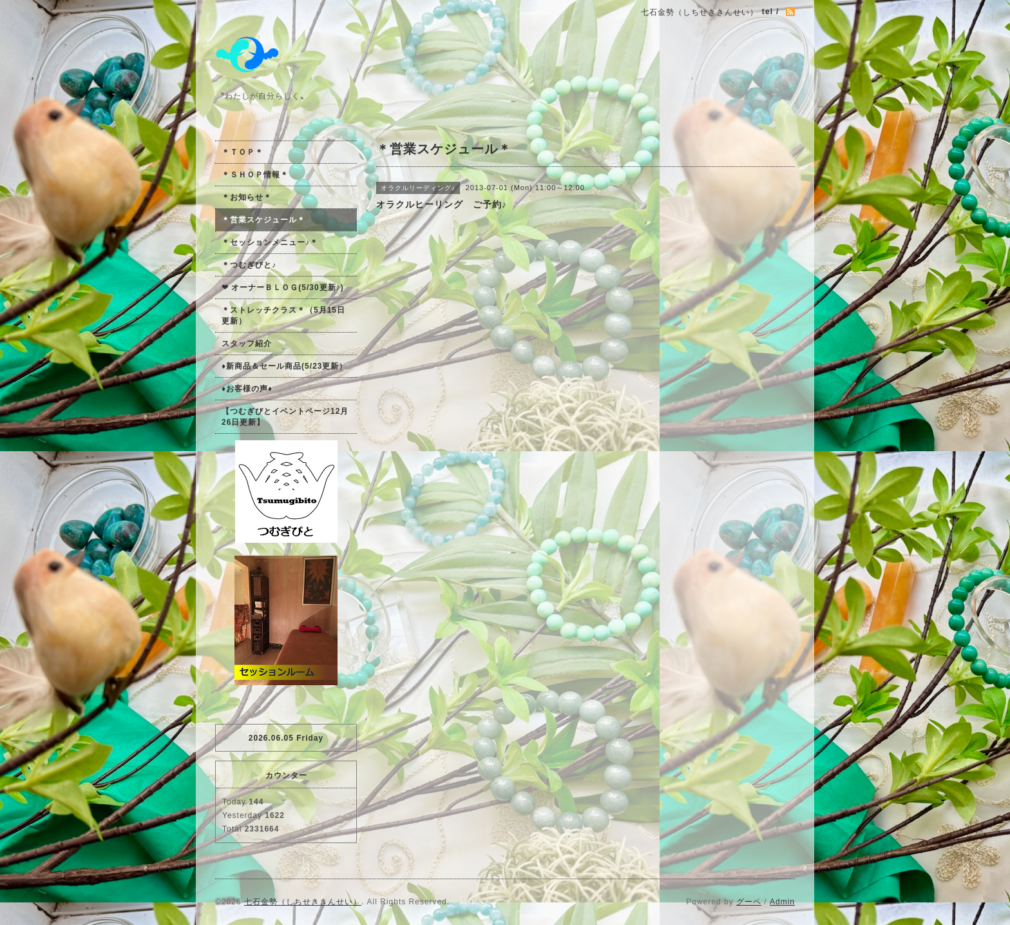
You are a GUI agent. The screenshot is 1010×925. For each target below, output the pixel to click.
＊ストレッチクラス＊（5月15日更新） (283, 316)
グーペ (748, 901)
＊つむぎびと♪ (249, 264)
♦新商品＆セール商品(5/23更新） (284, 366)
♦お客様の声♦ (247, 388)
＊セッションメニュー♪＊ (270, 242)
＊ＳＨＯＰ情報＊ (255, 174)
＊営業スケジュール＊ (263, 219)
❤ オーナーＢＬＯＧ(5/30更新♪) (283, 287)
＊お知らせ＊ (247, 197)
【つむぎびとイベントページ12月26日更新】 (285, 417)
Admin (782, 901)
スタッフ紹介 (247, 343)
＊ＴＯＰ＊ (242, 152)
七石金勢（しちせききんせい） (302, 901)
